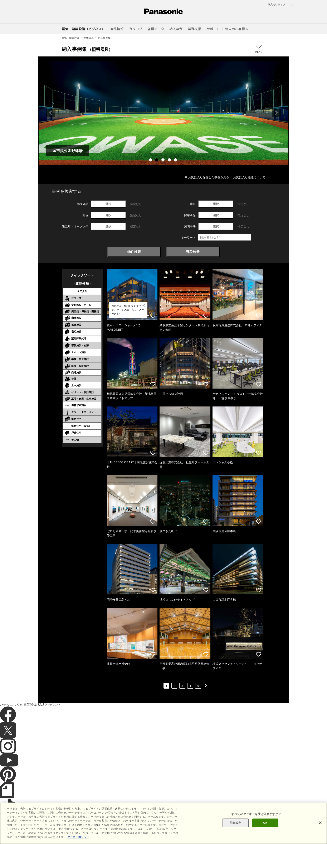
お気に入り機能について (249, 177)
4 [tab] (170, 160)
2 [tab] (157, 160)
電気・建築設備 (70, 38)
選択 (108, 204)
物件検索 (134, 251)
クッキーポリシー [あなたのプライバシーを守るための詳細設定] (78, 837)
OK (265, 822)
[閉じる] (320, 822)
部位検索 (193, 251)
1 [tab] (151, 160)
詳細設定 (235, 822)
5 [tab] (176, 160)
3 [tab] (163, 160)
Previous (50, 113)
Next (276, 113)
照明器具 (89, 38)
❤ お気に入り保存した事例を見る (207, 177)
